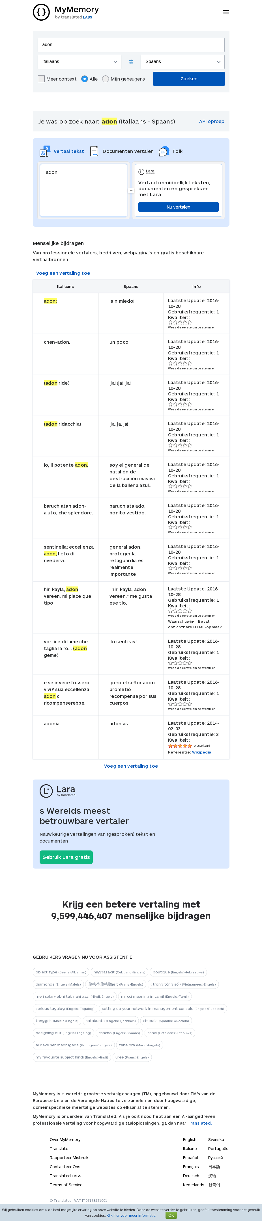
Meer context (57, 78)
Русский (215, 1157)
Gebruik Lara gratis (66, 857)
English (189, 1139)
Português (218, 1148)
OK (171, 1215)
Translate (59, 1148)
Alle (89, 78)
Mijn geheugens (123, 78)
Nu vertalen (178, 206)
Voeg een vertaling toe (63, 273)
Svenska (216, 1139)
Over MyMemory (65, 1139)
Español (190, 1157)
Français (191, 1166)
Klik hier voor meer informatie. (131, 1215)
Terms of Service (66, 1184)
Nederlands (193, 1184)
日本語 (214, 1166)
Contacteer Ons (65, 1166)
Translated (65, 1175)
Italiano (190, 1148)
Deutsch (191, 1175)
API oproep (211, 121)
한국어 (214, 1184)
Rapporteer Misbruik (69, 1157)
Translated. (200, 1123)
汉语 (212, 1175)
